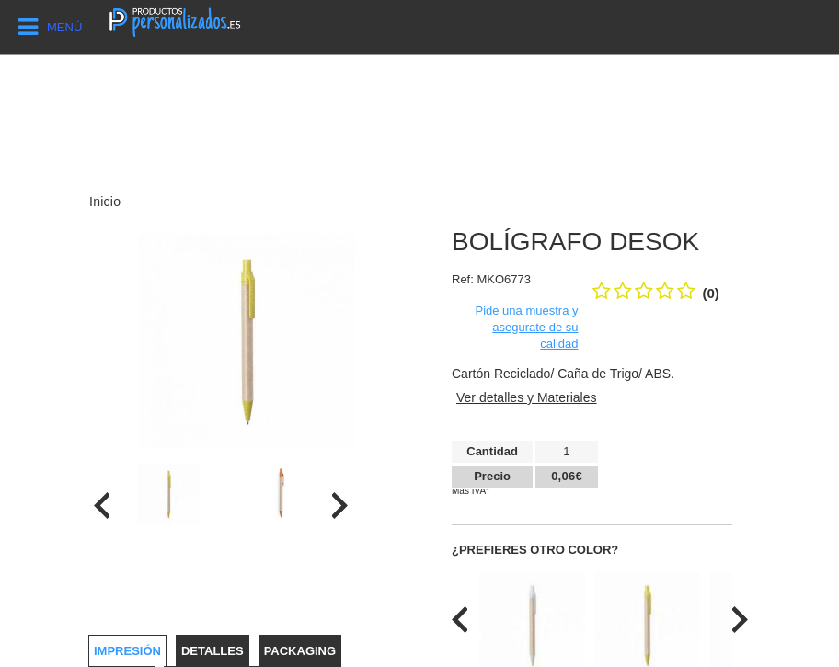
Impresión (127, 651)
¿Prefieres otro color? (535, 550)
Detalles (212, 651)
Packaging (300, 651)
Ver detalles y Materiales (526, 397)
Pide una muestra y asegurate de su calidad (526, 327)
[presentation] (101, 505)
